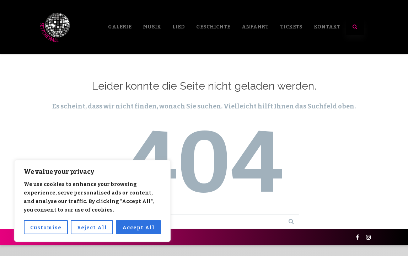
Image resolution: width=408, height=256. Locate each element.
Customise (45, 228)
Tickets (291, 27)
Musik (152, 27)
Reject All (92, 228)
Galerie (119, 27)
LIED (178, 27)
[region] (92, 201)
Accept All (138, 228)
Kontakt (327, 27)
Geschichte (213, 27)
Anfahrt (255, 27)
